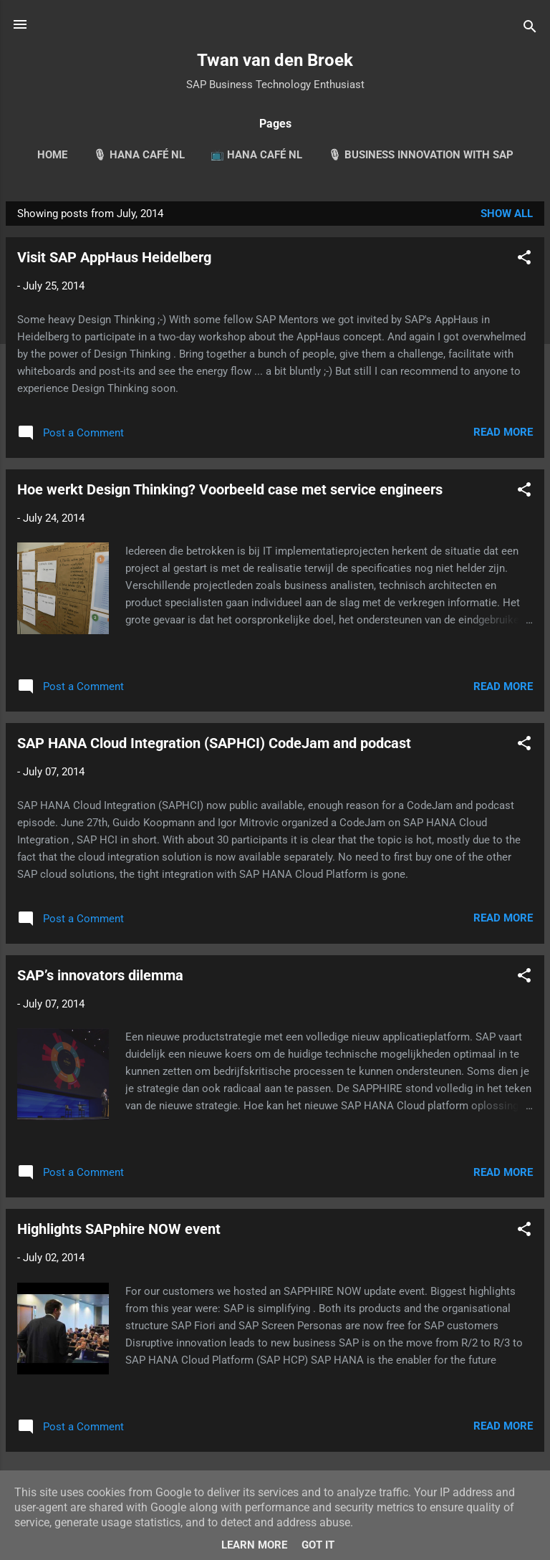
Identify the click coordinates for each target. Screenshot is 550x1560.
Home (52, 154)
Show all (507, 213)
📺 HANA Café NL (256, 154)
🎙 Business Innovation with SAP (420, 154)
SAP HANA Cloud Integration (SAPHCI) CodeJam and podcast (214, 743)
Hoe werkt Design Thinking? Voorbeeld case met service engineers (230, 489)
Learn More (254, 1545)
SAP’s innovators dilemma (100, 975)
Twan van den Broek (275, 60)
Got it (317, 1545)
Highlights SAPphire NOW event (119, 1229)
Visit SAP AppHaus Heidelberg (114, 257)
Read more (503, 432)
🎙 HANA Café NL (139, 154)
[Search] (530, 29)
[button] (524, 260)
